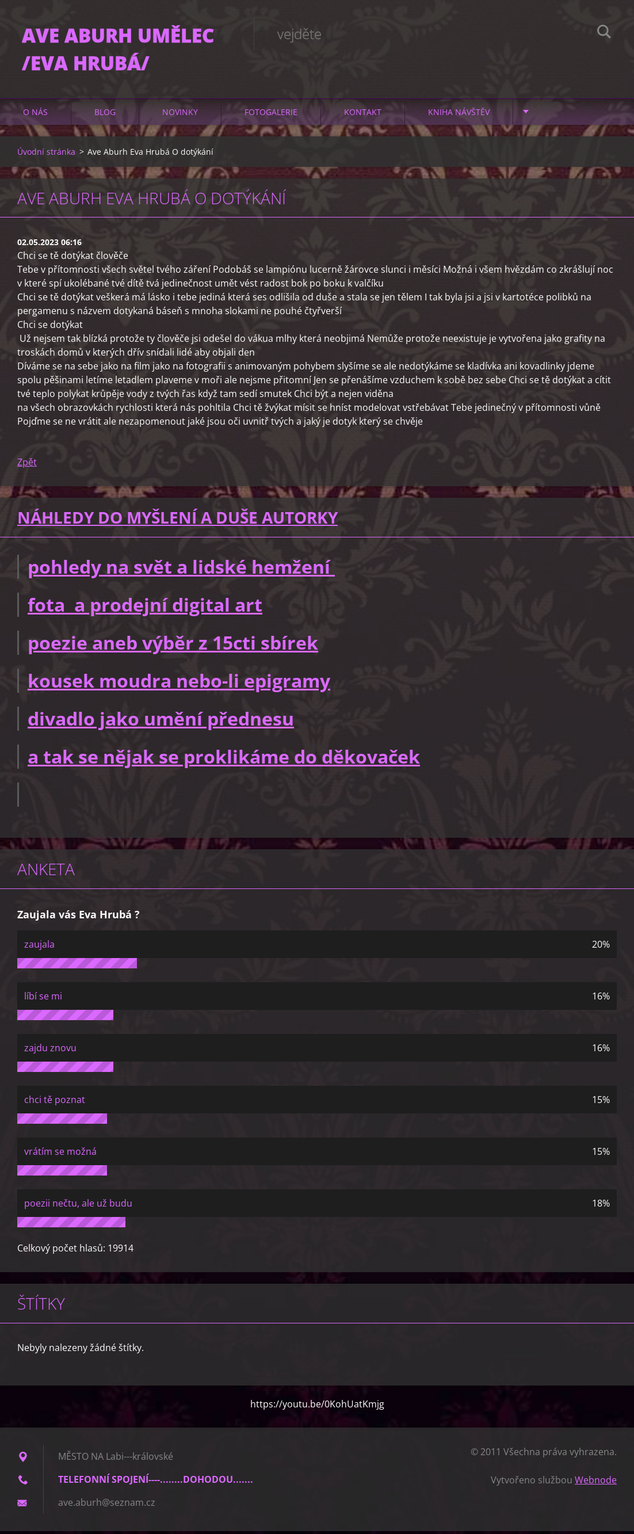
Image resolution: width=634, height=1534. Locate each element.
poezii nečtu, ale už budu (78, 1206)
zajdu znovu (50, 1050)
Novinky (180, 114)
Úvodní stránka (46, 154)
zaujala (39, 947)
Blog (105, 114)
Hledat (604, 33)
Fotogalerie (271, 114)
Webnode (596, 1482)
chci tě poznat (54, 1102)
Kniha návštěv (459, 114)
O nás (35, 114)
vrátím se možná (60, 1154)
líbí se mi (43, 999)
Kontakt (362, 114)
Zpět (27, 465)
